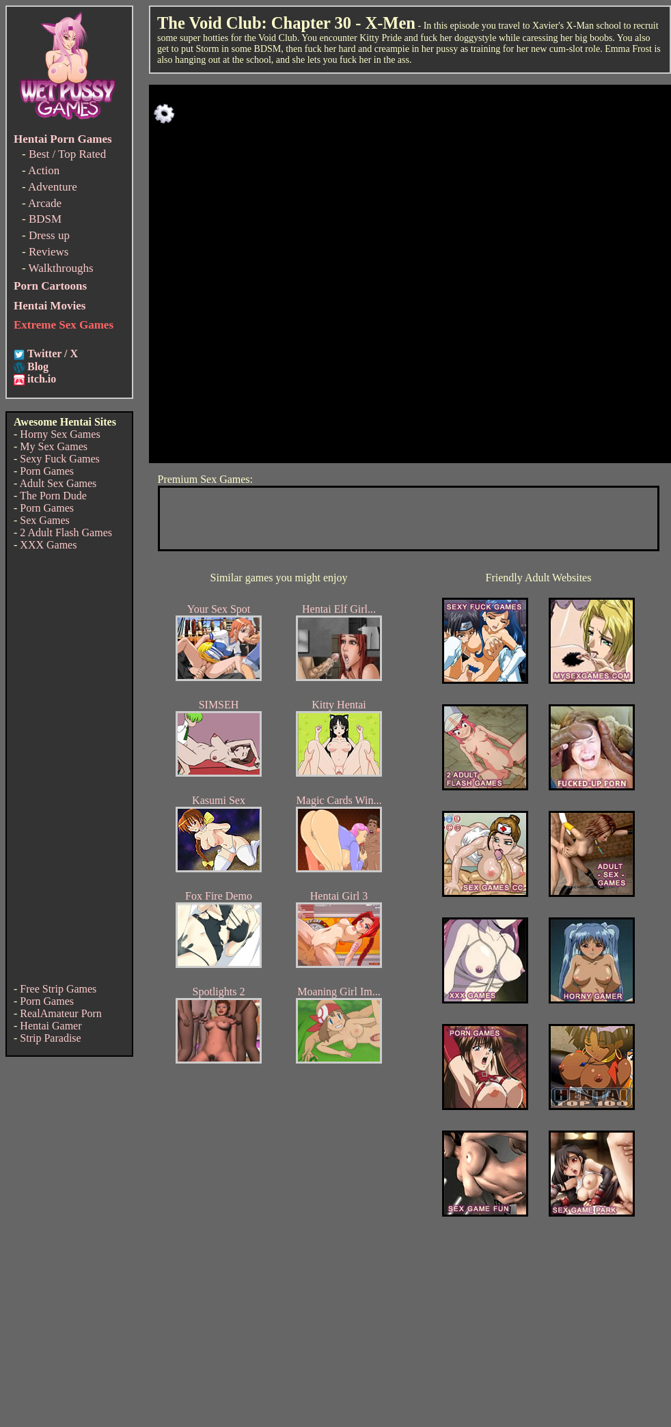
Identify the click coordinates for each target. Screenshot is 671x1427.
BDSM (45, 218)
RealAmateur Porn (61, 1013)
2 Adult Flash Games (66, 532)
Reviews (49, 251)
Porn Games (47, 471)
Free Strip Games (58, 989)
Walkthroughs (61, 268)
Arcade (44, 203)
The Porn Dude (53, 495)
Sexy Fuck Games (59, 459)
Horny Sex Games (60, 434)
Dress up (49, 235)
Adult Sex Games (57, 483)
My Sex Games (53, 446)
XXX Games (48, 545)
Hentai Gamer (50, 1025)
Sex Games (44, 520)
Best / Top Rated (67, 154)
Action (43, 170)
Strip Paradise (50, 1038)
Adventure (52, 186)
